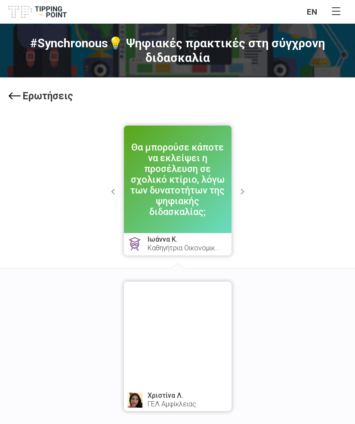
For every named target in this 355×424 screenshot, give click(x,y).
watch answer (177, 367)
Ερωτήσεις (41, 96)
